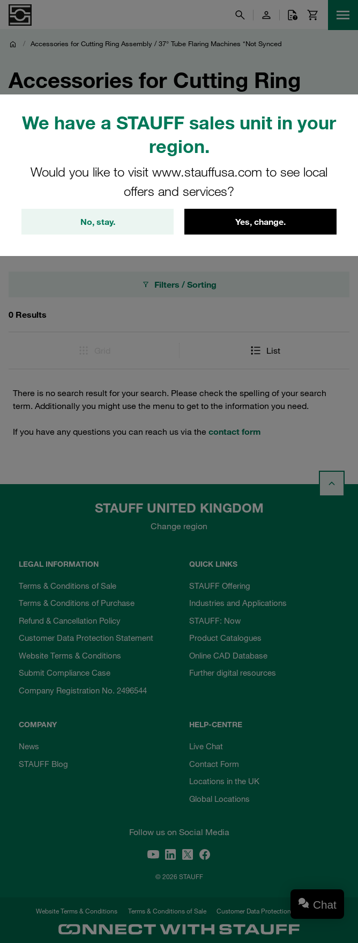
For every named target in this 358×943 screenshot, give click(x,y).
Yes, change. (260, 221)
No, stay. (97, 221)
